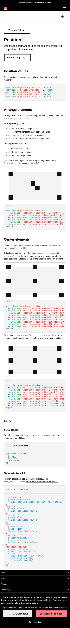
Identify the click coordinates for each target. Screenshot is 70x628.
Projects (4, 584)
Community (5, 590)
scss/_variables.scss (17, 446)
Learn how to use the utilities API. (42, 482)
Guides (3, 578)
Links (3, 573)
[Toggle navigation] (64, 8)
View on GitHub (16, 30)
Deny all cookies (53, 614)
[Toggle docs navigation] (62, 16)
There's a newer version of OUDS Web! (35, 3)
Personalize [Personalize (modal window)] (35, 622)
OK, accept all (20, 614)
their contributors (29, 603)
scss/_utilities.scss (17, 489)
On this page (16, 57)
